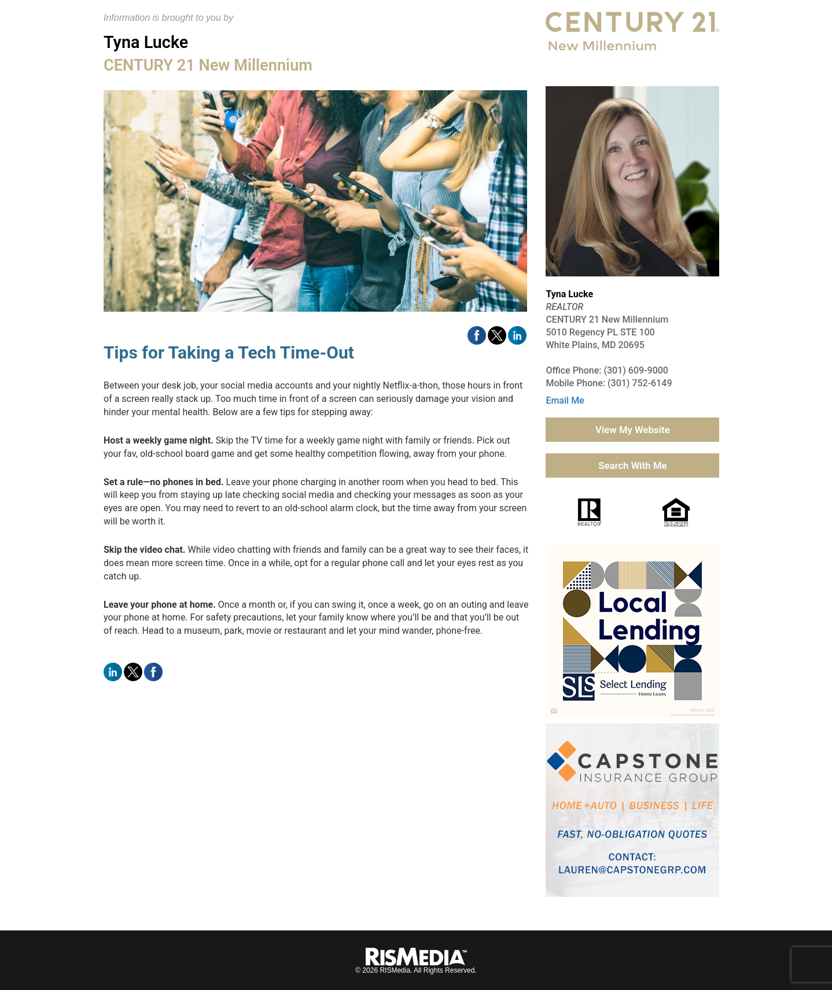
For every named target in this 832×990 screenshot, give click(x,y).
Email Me (565, 400)
